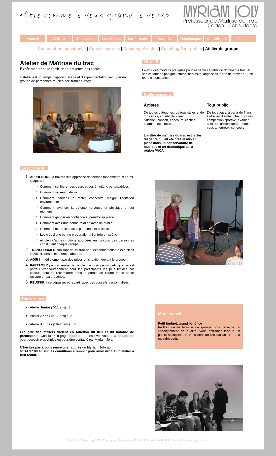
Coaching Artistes (140, 49)
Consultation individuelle (62, 49)
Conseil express (104, 49)
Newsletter (125, 336)
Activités (75, 336)
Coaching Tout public (181, 49)
